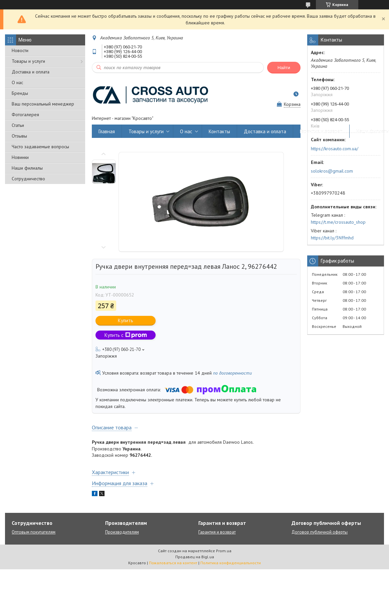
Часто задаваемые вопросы (40, 147)
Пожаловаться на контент (173, 562)
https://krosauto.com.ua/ (334, 149)
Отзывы (19, 136)
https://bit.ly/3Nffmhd (332, 238)
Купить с (126, 335)
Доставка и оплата (30, 72)
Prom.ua (223, 550)
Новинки (20, 157)
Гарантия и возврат (321, 131)
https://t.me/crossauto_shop (338, 222)
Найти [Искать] (283, 67)
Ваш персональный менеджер (43, 104)
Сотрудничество (28, 179)
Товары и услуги (28, 61)
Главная (107, 131)
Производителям (122, 532)
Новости (20, 50)
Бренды (20, 93)
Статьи (18, 125)
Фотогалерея (25, 115)
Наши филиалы (27, 168)
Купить (125, 320)
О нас (17, 82)
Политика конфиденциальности (230, 562)
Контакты (219, 131)
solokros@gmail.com (332, 171)
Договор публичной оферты (319, 532)
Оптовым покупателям (33, 532)
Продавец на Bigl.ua (194, 556)
